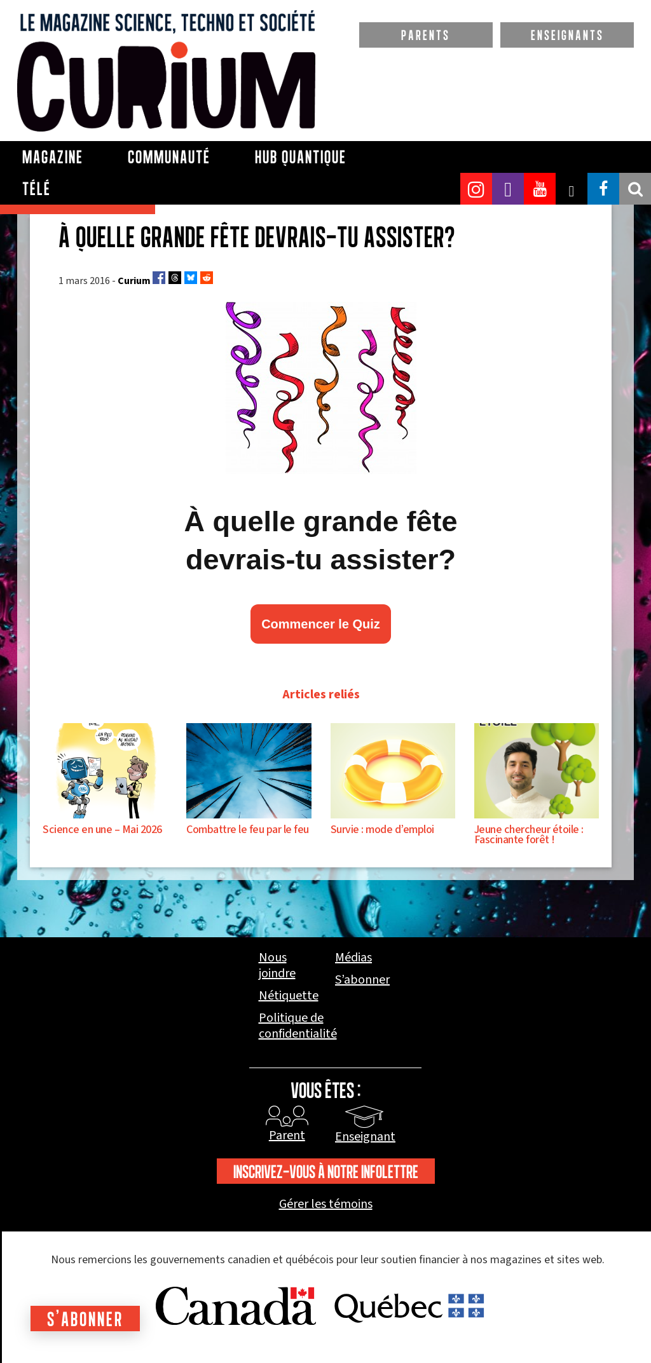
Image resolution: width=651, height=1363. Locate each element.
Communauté (169, 157)
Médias (353, 958)
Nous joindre (277, 966)
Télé (36, 189)
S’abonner (362, 980)
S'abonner (86, 1319)
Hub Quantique (300, 157)
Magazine (52, 157)
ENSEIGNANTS (567, 35)
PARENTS (425, 35)
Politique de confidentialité (298, 1026)
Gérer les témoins (326, 1204)
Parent (287, 1135)
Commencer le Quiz (320, 624)
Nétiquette (289, 996)
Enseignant (365, 1137)
